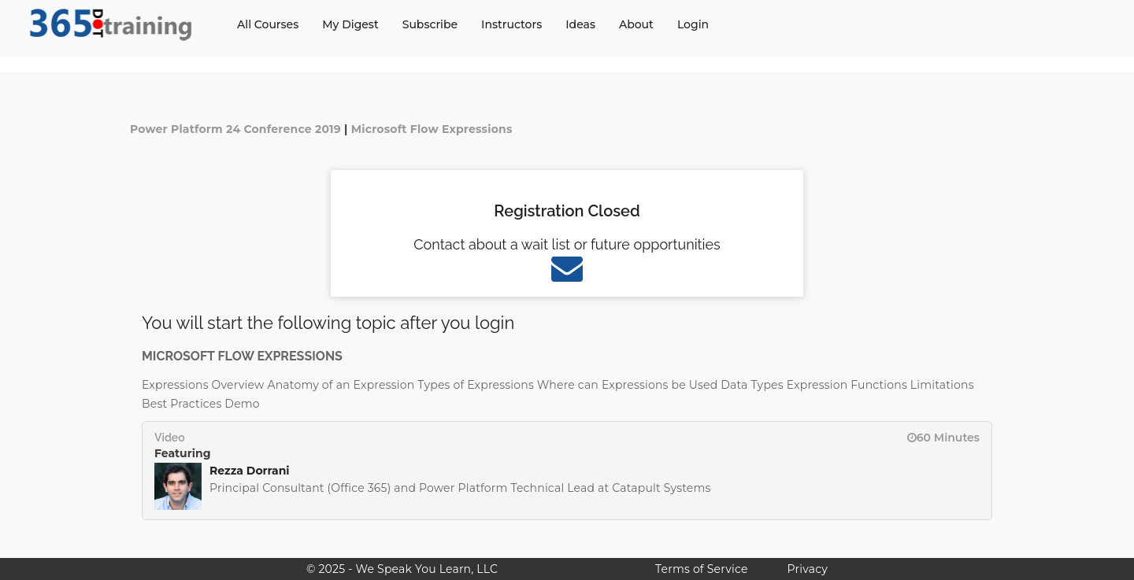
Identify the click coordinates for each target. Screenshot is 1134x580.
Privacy (808, 569)
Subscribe (430, 24)
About (636, 24)
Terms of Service (701, 569)
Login (693, 24)
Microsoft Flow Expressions (432, 129)
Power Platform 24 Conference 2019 (235, 129)
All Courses (267, 24)
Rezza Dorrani (249, 471)
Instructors (511, 24)
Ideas (580, 24)
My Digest (350, 24)
